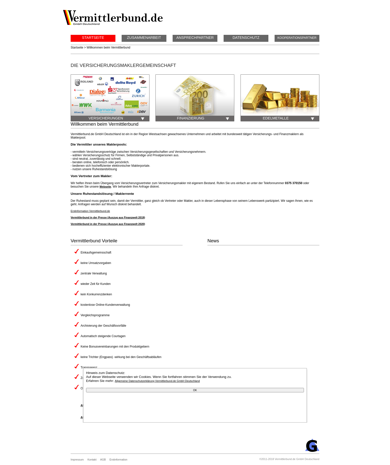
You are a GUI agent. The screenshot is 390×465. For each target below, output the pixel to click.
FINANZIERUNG (205, 118)
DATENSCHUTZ (246, 38)
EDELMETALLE (291, 118)
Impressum (77, 459)
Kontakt (92, 459)
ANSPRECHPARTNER (195, 38)
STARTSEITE (93, 38)
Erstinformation (118, 459)
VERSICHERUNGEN (119, 118)
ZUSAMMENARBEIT (144, 38)
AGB (103, 459)
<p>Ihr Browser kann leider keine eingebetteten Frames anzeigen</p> (360, 150)
